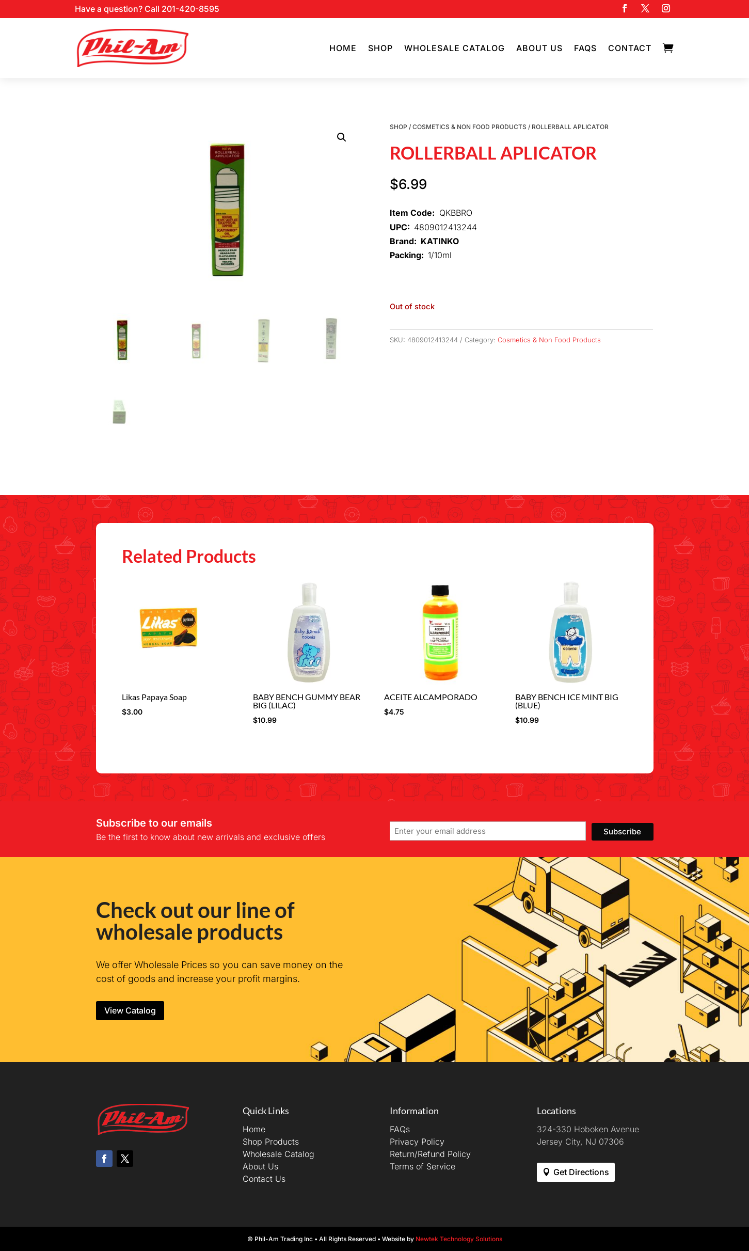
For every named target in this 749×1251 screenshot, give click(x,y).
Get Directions (581, 1172)
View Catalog (130, 1010)
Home (343, 48)
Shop (380, 48)
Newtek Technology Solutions (459, 1239)
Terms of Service (422, 1166)
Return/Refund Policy (430, 1154)
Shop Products (271, 1141)
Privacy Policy (417, 1141)
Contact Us (264, 1179)
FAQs (585, 48)
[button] (341, 137)
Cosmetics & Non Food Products (469, 127)
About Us (539, 48)
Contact (629, 48)
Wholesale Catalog (454, 48)
